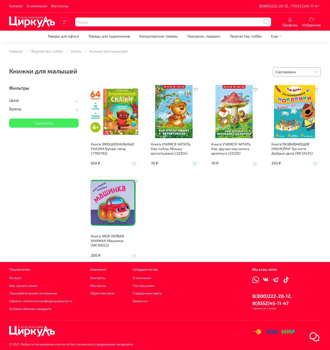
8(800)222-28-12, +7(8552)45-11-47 (289, 6)
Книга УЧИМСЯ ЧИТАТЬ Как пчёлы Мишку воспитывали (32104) (170, 148)
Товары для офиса (63, 36)
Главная (16, 51)
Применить (43, 123)
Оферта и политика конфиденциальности (40, 301)
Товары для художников (109, 36)
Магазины (60, 6)
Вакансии (140, 301)
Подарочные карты (147, 293)
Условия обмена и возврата (30, 309)
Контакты (97, 278)
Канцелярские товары (158, 36)
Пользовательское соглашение (33, 293)
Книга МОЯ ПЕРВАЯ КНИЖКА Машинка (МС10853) (107, 240)
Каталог (16, 6)
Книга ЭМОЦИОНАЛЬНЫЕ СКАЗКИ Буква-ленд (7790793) (112, 148)
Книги (76, 51)
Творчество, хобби (246, 36)
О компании (37, 6)
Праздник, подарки (203, 36)
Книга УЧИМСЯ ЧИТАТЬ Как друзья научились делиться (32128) (231, 148)
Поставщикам (143, 286)
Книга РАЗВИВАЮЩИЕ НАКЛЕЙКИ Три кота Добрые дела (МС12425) (292, 148)
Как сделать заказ (23, 286)
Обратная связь (102, 293)
